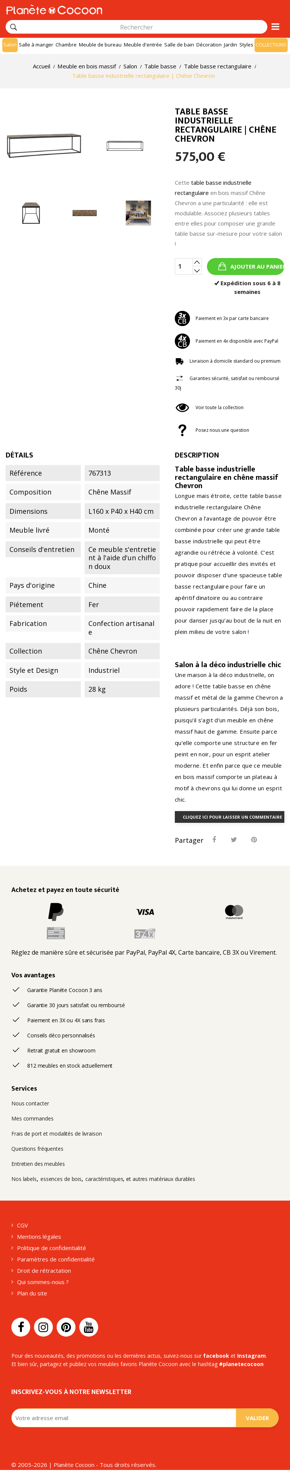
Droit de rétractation (44, 1270)
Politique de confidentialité (51, 1248)
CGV (22, 1225)
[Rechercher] (13, 27)
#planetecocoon (241, 1364)
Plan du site (32, 1293)
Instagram (251, 1355)
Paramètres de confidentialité (56, 1259)
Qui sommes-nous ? (43, 1282)
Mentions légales (39, 1236)
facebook (216, 1355)
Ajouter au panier (256, 266)
